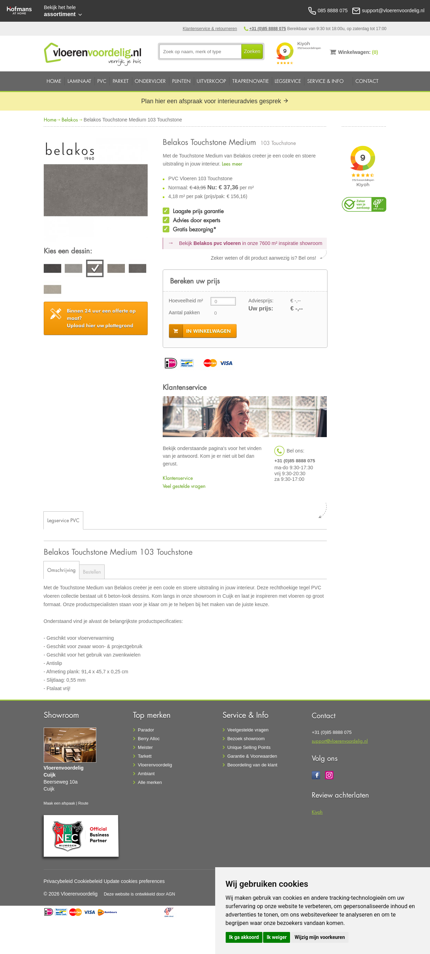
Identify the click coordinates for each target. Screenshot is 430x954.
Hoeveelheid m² (186, 300)
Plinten (181, 81)
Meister (145, 747)
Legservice (288, 81)
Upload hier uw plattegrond (101, 318)
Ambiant (146, 773)
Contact (367, 81)
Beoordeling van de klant (252, 764)
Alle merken (150, 782)
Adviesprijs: (261, 300)
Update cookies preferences (134, 881)
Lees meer (232, 163)
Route (83, 803)
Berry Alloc (149, 738)
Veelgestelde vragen (248, 729)
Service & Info (325, 81)
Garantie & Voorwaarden (252, 756)
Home (54, 81)
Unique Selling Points (249, 747)
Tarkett (144, 756)
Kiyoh (317, 812)
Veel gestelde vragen (184, 486)
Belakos (70, 119)
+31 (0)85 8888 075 (267, 28)
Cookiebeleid (88, 881)
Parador (146, 729)
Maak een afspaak (59, 803)
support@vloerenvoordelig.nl (340, 741)
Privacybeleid (58, 881)
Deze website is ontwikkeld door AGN (139, 894)
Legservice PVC (63, 520)
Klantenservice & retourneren (210, 28)
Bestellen (92, 571)
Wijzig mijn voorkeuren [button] (320, 937)
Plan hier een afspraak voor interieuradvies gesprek (215, 101)
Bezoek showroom (246, 738)
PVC (101, 81)
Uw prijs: (260, 308)
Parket (121, 81)
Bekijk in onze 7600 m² (250, 243)
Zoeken (252, 51)
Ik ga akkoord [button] (244, 937)
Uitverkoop (211, 81)
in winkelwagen (208, 331)
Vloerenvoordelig (155, 764)
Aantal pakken (184, 312)
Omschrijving (61, 570)
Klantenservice (178, 478)
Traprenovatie (250, 81)
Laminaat (79, 81)
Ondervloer (150, 81)
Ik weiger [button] (277, 937)
